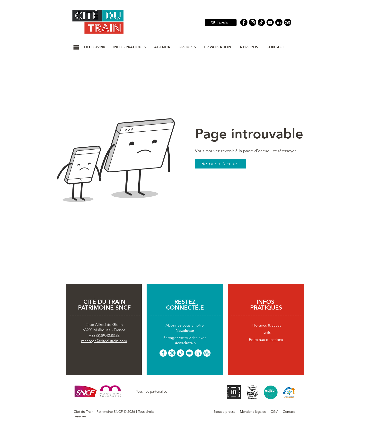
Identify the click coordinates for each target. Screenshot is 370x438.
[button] (76, 47)
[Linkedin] (278, 22)
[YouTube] (270, 22)
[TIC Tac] (261, 22)
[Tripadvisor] (287, 22)
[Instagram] (252, 22)
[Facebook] (243, 22)
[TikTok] (180, 353)
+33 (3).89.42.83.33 (104, 335)
